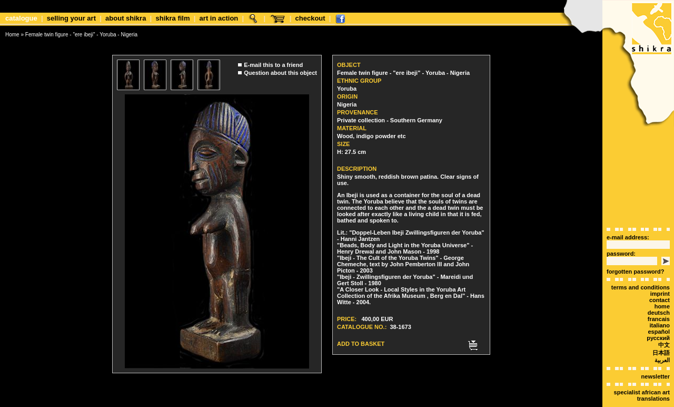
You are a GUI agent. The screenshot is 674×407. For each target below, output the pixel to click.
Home (12, 34)
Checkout (310, 18)
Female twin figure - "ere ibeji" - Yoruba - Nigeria (81, 34)
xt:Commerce (356, 401)
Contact (659, 281)
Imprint (660, 275)
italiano (659, 307)
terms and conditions (640, 269)
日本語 (661, 334)
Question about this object (280, 70)
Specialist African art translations (642, 377)
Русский (658, 319)
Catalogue (21, 18)
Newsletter (655, 358)
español (659, 313)
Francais (659, 300)
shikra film (172, 18)
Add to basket (360, 341)
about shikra (125, 18)
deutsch (659, 294)
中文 (664, 326)
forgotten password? (635, 253)
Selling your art (71, 18)
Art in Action (219, 18)
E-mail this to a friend (273, 62)
